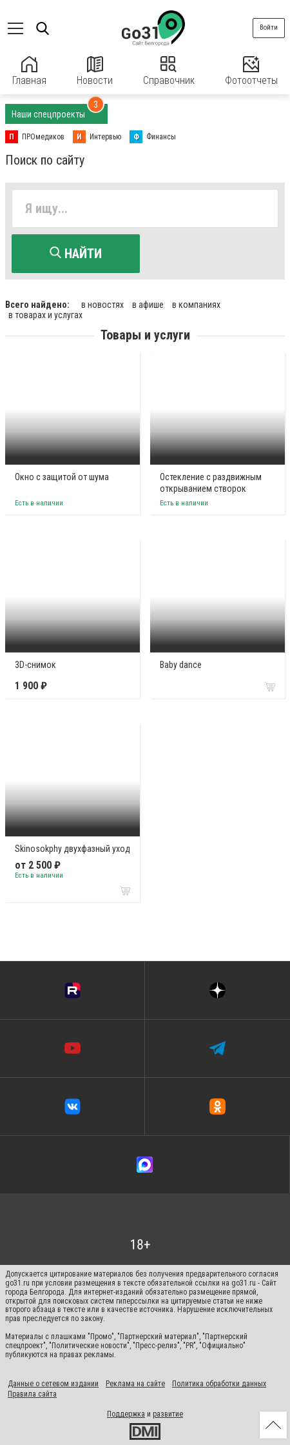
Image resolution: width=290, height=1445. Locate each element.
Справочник (169, 71)
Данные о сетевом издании (53, 1383)
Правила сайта (32, 1394)
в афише (148, 304)
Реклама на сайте (135, 1383)
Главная (29, 71)
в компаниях (196, 304)
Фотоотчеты (251, 71)
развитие (168, 1414)
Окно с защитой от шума (62, 477)
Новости (95, 71)
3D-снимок (35, 665)
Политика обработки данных (219, 1383)
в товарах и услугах (45, 315)
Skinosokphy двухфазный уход (72, 849)
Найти (76, 253)
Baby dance (181, 665)
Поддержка (126, 1414)
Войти (269, 27)
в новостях (102, 304)
